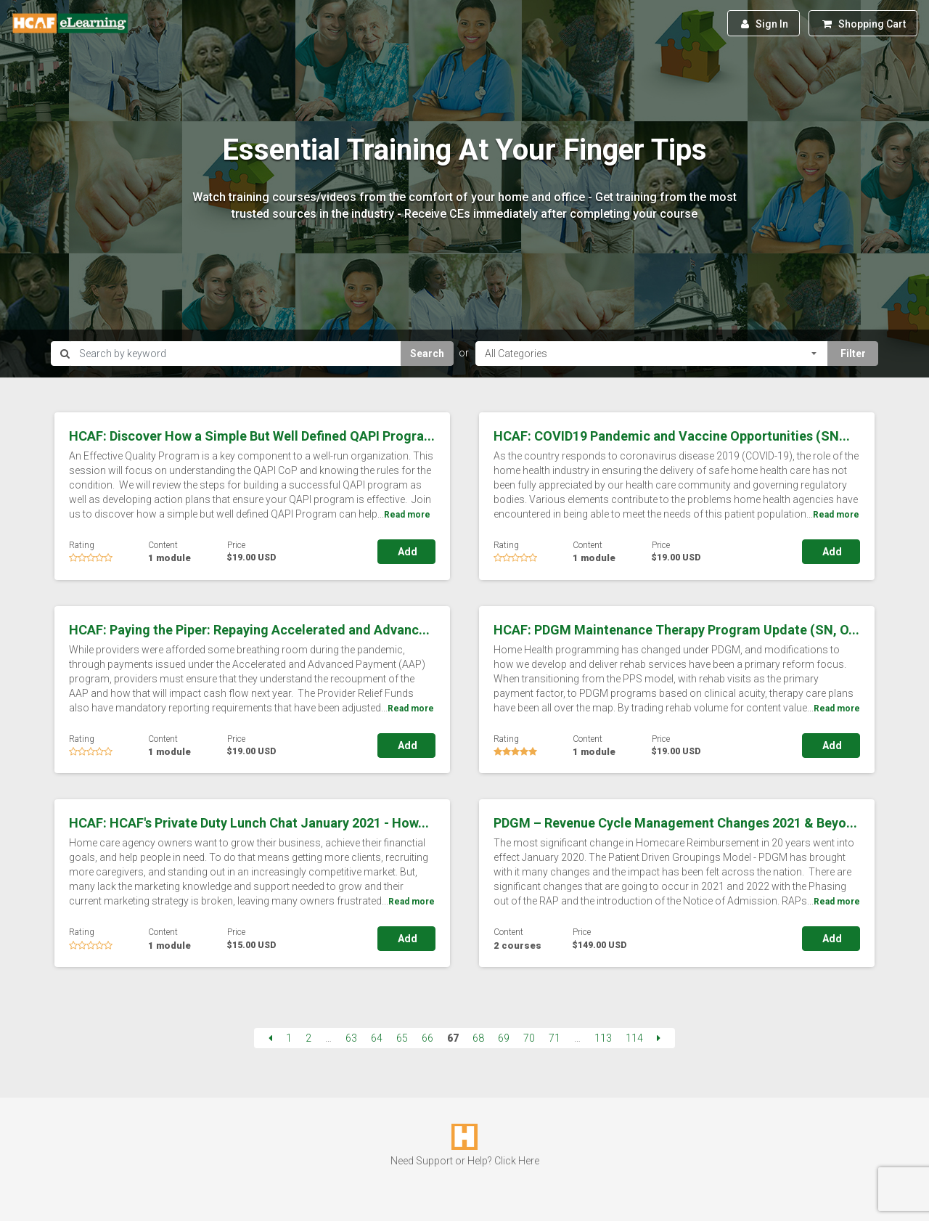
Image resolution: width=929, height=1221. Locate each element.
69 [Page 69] (503, 1038)
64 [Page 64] (376, 1038)
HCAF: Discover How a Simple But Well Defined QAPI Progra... (252, 436)
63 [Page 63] (351, 1038)
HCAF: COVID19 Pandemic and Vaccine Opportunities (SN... (672, 436)
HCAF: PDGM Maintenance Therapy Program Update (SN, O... (676, 629)
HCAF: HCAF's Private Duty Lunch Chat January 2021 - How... (249, 822)
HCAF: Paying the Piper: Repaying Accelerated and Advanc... (249, 629)
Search (427, 353)
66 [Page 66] (427, 1038)
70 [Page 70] (529, 1038)
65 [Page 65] (402, 1038)
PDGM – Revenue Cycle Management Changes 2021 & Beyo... (675, 822)
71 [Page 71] (554, 1038)
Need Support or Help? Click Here (464, 1161)
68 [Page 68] (478, 1038)
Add (406, 552)
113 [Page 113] (603, 1038)
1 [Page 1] (289, 1038)
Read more (407, 515)
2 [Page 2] (308, 1038)
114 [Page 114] (634, 1038)
